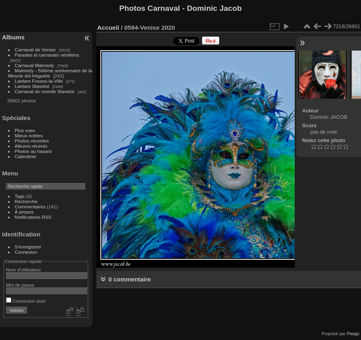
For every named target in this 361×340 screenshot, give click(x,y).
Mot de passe (20, 284)
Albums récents (31, 146)
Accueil (108, 27)
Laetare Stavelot (32, 86)
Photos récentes (32, 140)
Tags (20, 196)
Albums (13, 37)
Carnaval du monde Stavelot (44, 91)
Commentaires (30, 206)
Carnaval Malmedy (34, 65)
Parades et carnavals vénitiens (47, 54)
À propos (24, 211)
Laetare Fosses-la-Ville (39, 80)
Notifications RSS (33, 217)
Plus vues (25, 130)
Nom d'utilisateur (23, 269)
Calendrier (26, 156)
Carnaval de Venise (35, 49)
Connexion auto (26, 300)
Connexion (26, 251)
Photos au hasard (33, 151)
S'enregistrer (28, 246)
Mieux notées (29, 135)
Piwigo (353, 333)
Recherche (26, 201)
